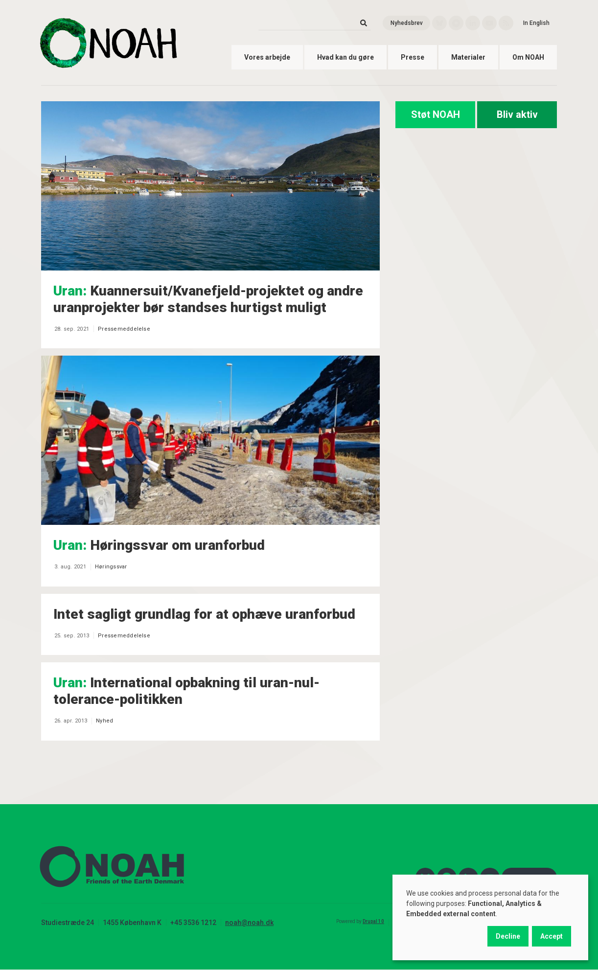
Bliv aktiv (517, 114)
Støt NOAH (435, 114)
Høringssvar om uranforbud (159, 545)
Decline (508, 936)
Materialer (468, 57)
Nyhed (104, 721)
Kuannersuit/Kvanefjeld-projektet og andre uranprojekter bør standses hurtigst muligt (208, 299)
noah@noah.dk (249, 922)
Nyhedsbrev (407, 23)
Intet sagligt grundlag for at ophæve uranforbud (204, 614)
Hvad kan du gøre (345, 57)
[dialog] (490, 917)
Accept (551, 936)
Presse (412, 57)
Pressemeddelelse (124, 329)
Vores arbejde (267, 57)
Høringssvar (111, 567)
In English (536, 23)
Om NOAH (528, 57)
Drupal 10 (373, 921)
